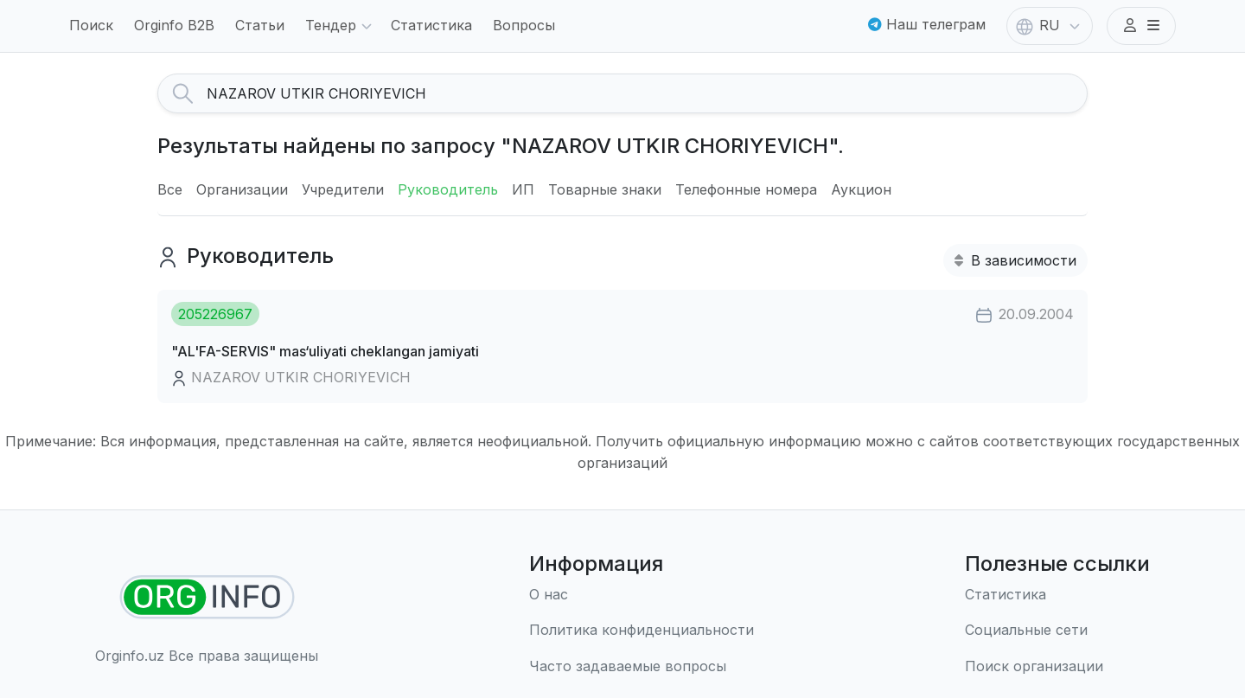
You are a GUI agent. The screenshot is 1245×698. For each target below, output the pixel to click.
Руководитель (448, 189)
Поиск (91, 25)
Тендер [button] (341, 26)
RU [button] (1049, 26)
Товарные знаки (604, 189)
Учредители (343, 189)
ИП (523, 189)
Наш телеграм (927, 24)
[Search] (647, 93)
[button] (1141, 26)
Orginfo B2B (174, 25)
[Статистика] (1057, 595)
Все (169, 189)
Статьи (259, 25)
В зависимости (1015, 260)
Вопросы (524, 25)
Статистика (431, 25)
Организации (242, 189)
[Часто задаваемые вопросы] (641, 667)
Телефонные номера (746, 189)
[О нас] (641, 595)
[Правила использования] (641, 630)
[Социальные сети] (1057, 630)
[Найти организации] (207, 597)
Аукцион (861, 189)
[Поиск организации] (1057, 667)
